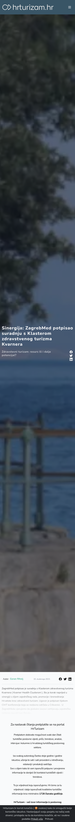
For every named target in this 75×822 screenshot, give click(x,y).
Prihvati (49, 819)
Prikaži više (37, 819)
